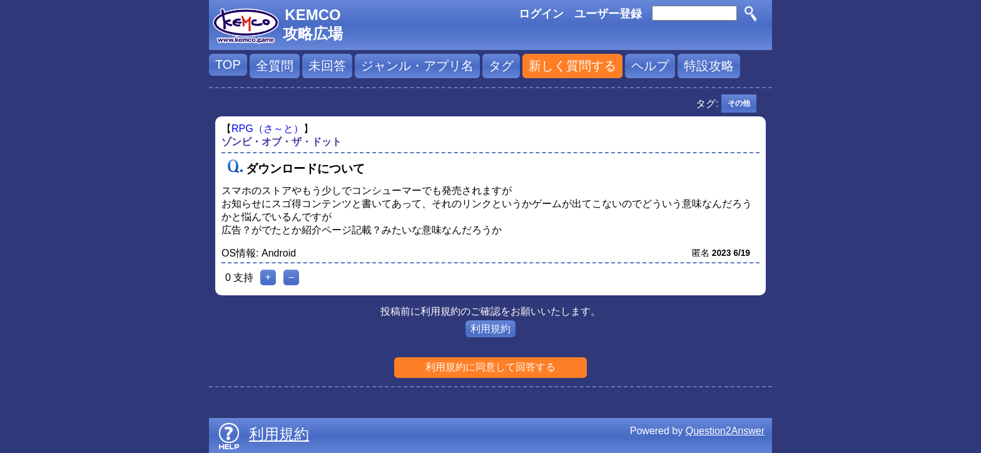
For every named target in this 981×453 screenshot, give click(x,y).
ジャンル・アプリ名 (417, 66)
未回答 (327, 66)
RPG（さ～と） (267, 128)
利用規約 (490, 328)
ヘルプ (650, 66)
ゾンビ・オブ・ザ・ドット (281, 141)
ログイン (541, 14)
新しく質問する (572, 66)
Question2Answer (725, 430)
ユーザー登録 (608, 14)
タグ (501, 66)
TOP (228, 64)
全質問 (274, 66)
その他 (739, 103)
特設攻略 (709, 66)
